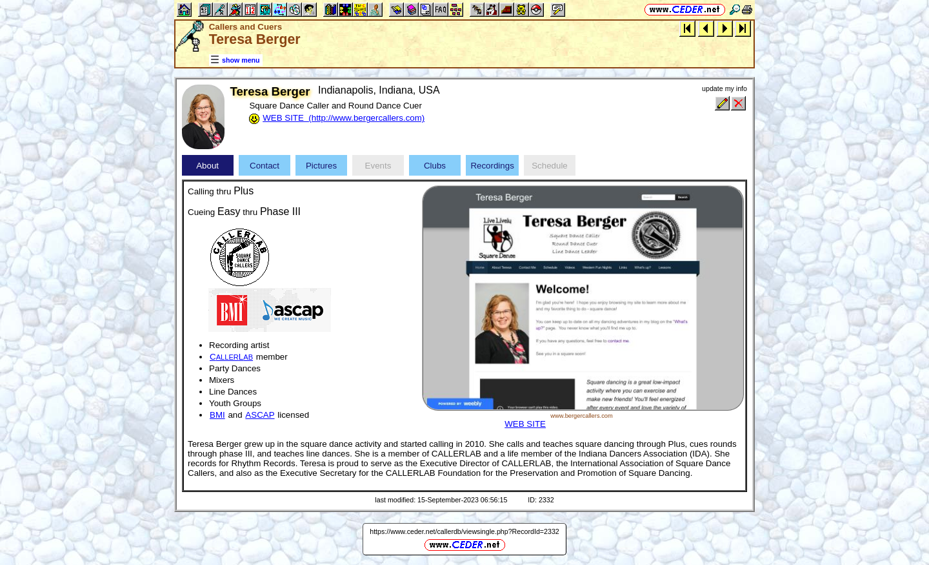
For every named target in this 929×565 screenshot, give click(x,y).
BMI (217, 415)
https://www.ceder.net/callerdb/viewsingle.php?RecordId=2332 (464, 531)
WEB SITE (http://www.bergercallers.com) (344, 118)
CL (231, 357)
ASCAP (259, 415)
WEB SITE (525, 424)
